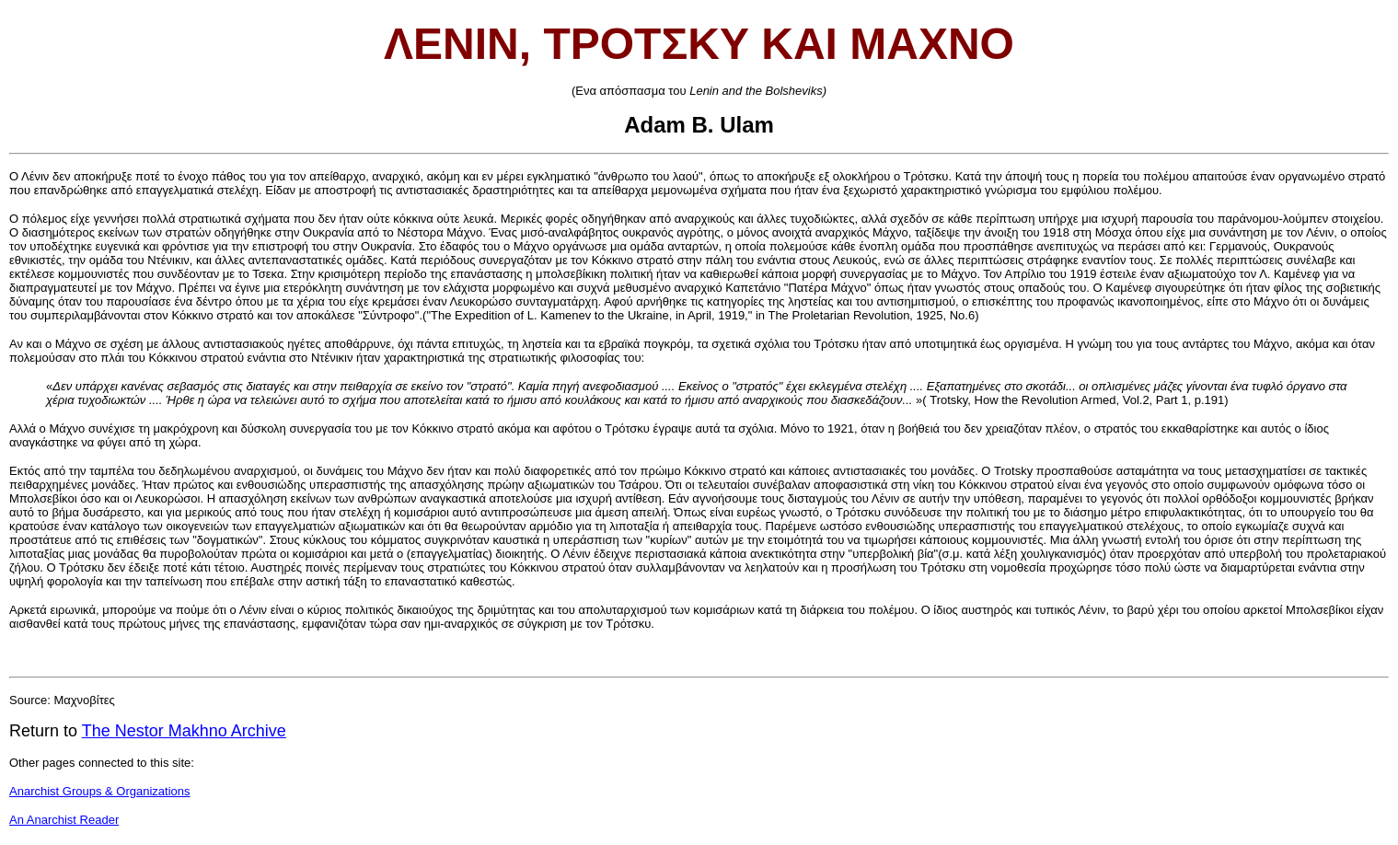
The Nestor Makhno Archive (184, 731)
